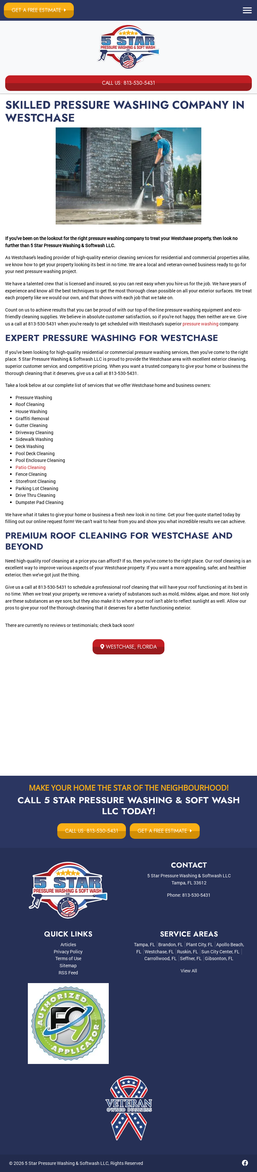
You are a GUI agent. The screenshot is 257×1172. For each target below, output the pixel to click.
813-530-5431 (196, 895)
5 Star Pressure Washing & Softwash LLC (66, 1163)
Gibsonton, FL (219, 959)
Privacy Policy (68, 952)
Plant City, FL (199, 945)
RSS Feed (68, 972)
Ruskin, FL (187, 952)
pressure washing (200, 324)
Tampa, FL (144, 945)
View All (189, 971)
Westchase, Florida (128, 647)
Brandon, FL (170, 945)
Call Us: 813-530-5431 (128, 83)
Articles (68, 945)
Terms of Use (68, 959)
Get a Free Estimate (41, 10)
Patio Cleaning (31, 467)
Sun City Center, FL (220, 952)
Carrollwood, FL (160, 959)
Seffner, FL (191, 959)
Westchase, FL (159, 952)
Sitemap (68, 966)
